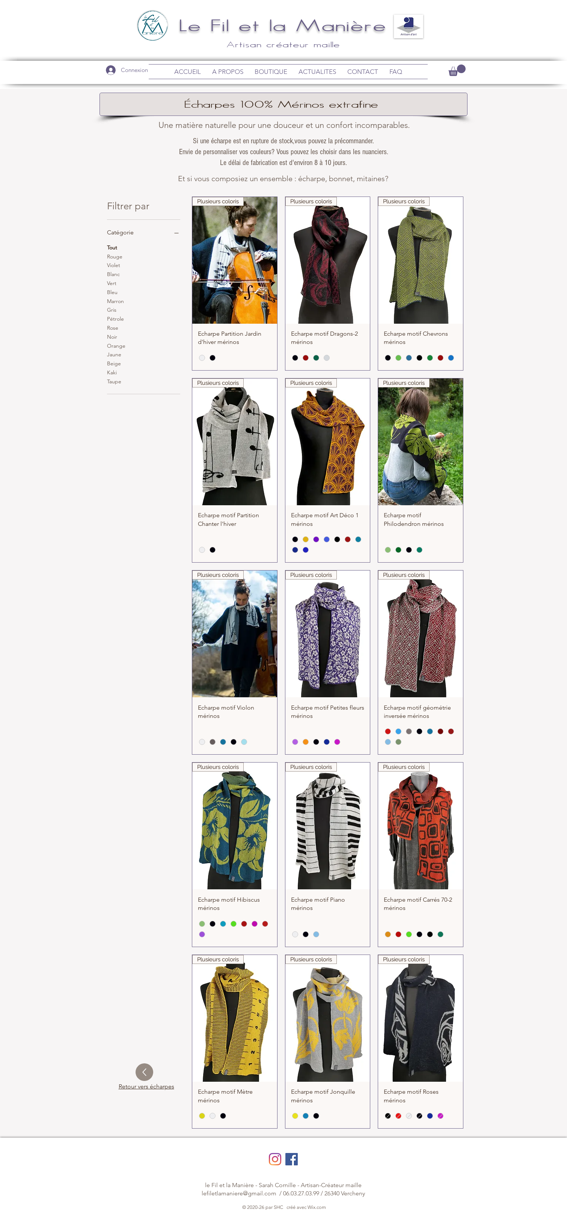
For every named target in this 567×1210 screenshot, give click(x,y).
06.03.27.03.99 (301, 1193)
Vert (111, 283)
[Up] (144, 1072)
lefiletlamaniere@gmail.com (239, 1193)
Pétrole (115, 318)
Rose (112, 327)
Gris (111, 309)
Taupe (114, 381)
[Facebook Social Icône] (291, 1159)
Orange (116, 345)
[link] (457, 70)
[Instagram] (275, 1159)
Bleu (112, 292)
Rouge (114, 256)
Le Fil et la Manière (284, 24)
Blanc (113, 274)
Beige (114, 363)
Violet (113, 265)
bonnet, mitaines (357, 178)
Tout (112, 247)
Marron (115, 301)
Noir (112, 336)
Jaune (114, 354)
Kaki (112, 372)
